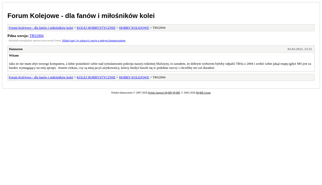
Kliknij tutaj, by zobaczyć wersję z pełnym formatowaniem (93, 40)
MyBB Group (203, 92)
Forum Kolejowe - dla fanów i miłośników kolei (81, 16)
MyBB (176, 92)
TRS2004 (36, 36)
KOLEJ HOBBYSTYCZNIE (96, 28)
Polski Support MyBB (160, 92)
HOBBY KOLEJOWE (134, 28)
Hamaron (16, 49)
